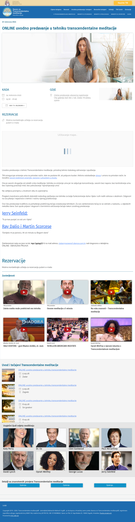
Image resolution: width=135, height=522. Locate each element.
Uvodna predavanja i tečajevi (81, 9)
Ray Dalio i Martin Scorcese (26, 226)
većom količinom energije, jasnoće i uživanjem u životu (33, 178)
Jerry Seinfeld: (15, 213)
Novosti (66, 9)
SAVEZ (129, 14)
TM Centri (119, 9)
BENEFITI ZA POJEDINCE (84, 14)
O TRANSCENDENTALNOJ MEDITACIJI (64, 14)
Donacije (128, 9)
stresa (98, 175)
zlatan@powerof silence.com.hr (72, 243)
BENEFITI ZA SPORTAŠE (118, 14)
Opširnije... (23, 485)
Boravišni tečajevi (100, 9)
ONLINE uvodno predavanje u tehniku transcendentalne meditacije (47, 370)
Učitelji (111, 9)
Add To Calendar (14, 105)
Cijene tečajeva (56, 9)
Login (5, 505)
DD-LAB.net (15, 516)
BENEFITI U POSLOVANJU (101, 14)
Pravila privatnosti (106, 513)
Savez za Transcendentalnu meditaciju (21, 11)
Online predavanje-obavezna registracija (71, 95)
